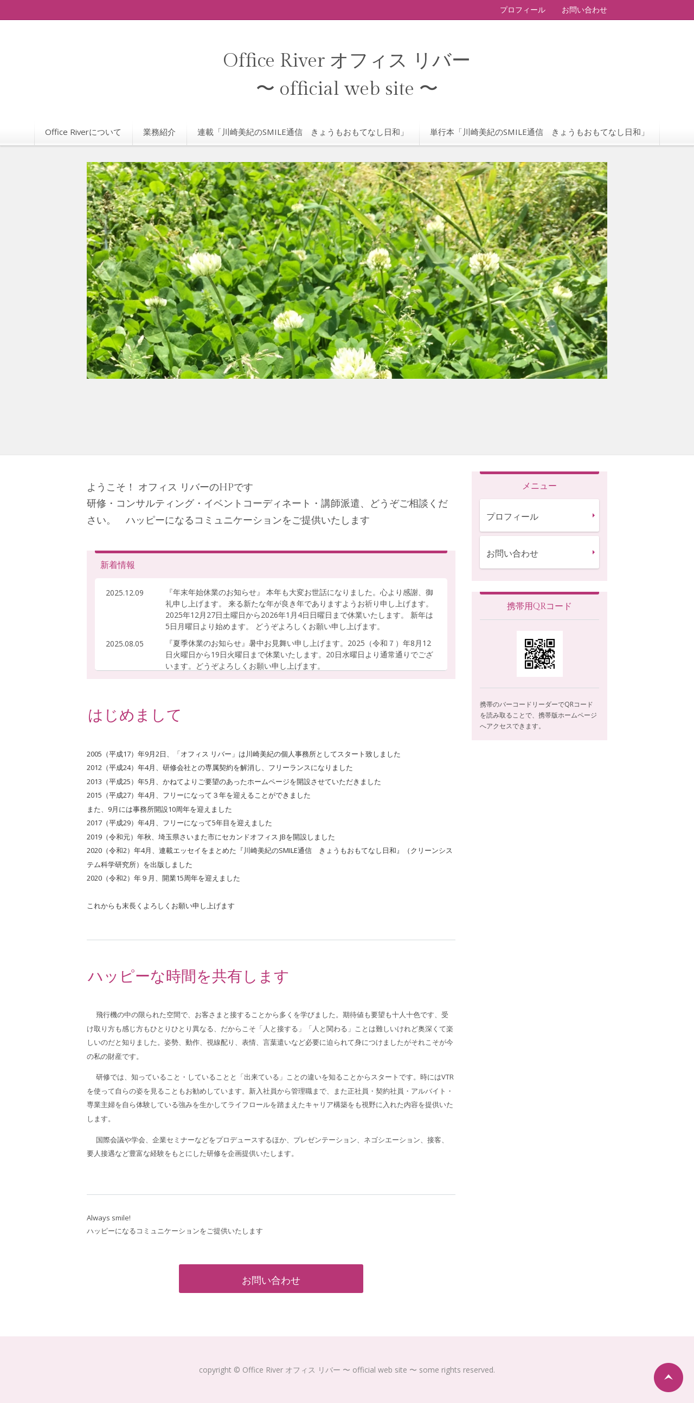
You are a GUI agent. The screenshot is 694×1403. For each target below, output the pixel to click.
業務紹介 (159, 131)
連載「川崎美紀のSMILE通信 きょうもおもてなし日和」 (302, 131)
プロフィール (522, 9)
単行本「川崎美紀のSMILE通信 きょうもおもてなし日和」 (539, 131)
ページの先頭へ (668, 1377)
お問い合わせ (584, 9)
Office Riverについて (83, 131)
